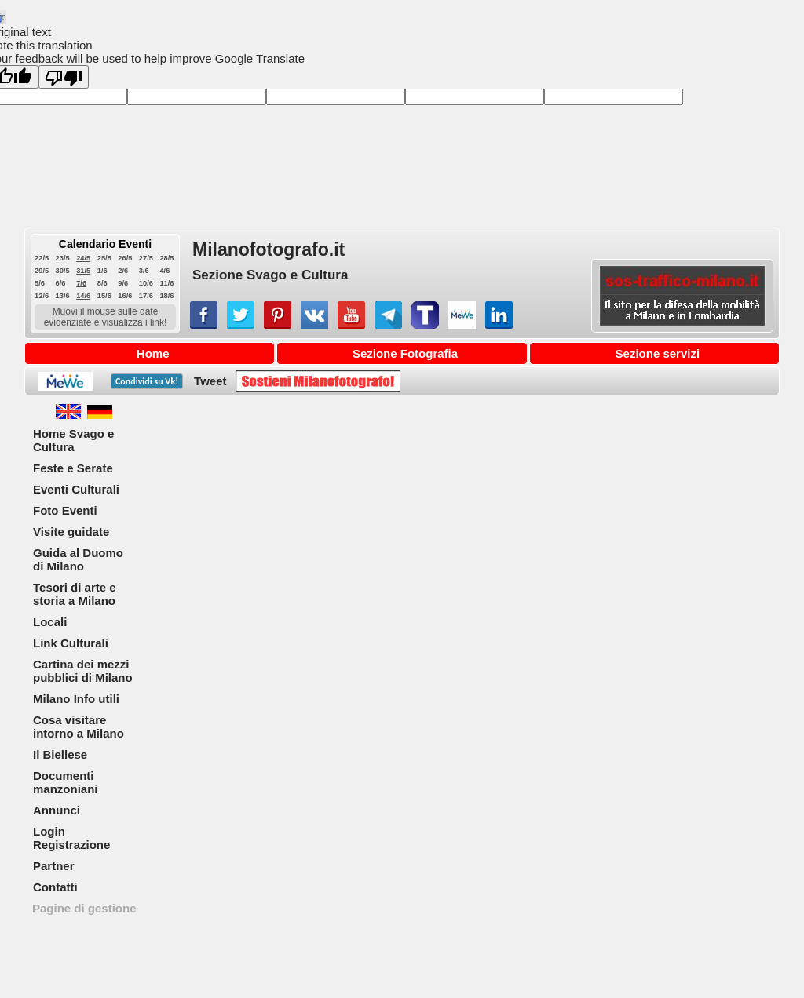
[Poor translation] (63, 77)
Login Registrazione (71, 838)
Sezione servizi (658, 353)
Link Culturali (70, 643)
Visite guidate (71, 531)
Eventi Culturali (76, 489)
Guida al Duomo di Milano (78, 559)
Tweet (210, 381)
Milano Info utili (76, 698)
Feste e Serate (73, 468)
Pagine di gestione (84, 908)
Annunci (56, 810)
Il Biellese (60, 754)
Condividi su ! (146, 381)
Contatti (55, 887)
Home (153, 353)
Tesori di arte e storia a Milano (74, 594)
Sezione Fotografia (405, 353)
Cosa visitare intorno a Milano (78, 726)
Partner (54, 865)
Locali (50, 621)
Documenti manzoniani (65, 782)
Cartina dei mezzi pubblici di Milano (83, 670)
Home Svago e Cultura (73, 440)
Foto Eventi (65, 510)
